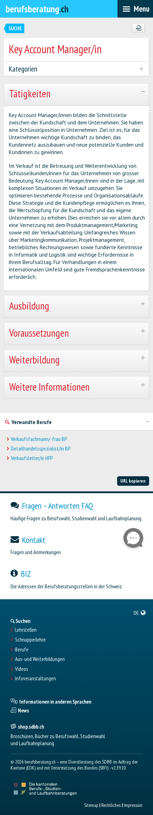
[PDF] (138, 28)
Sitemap (91, 805)
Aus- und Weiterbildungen (40, 659)
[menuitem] (140, 613)
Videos (21, 669)
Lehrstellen (26, 630)
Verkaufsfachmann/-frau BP (39, 439)
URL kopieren (133, 481)
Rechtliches (111, 805)
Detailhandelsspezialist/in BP (41, 448)
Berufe (21, 650)
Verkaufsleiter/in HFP (32, 458)
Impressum (133, 805)
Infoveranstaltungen (35, 678)
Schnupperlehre (30, 640)
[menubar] (135, 9)
